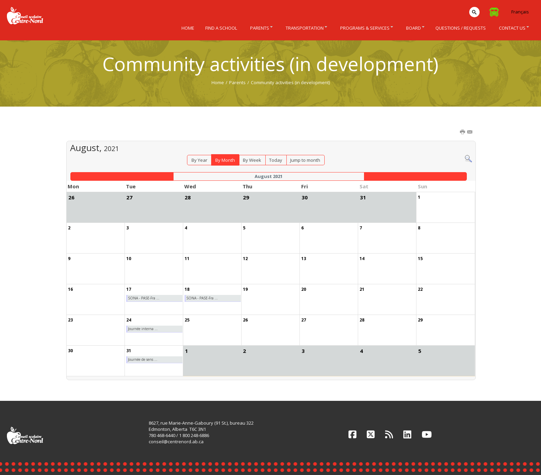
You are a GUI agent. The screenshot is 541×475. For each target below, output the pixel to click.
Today (275, 160)
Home (218, 82)
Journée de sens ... (142, 359)
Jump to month (305, 160)
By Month (225, 160)
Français (520, 12)
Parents (237, 82)
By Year (199, 160)
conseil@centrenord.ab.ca (176, 441)
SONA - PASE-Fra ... (143, 298)
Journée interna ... (143, 328)
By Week (252, 160)
